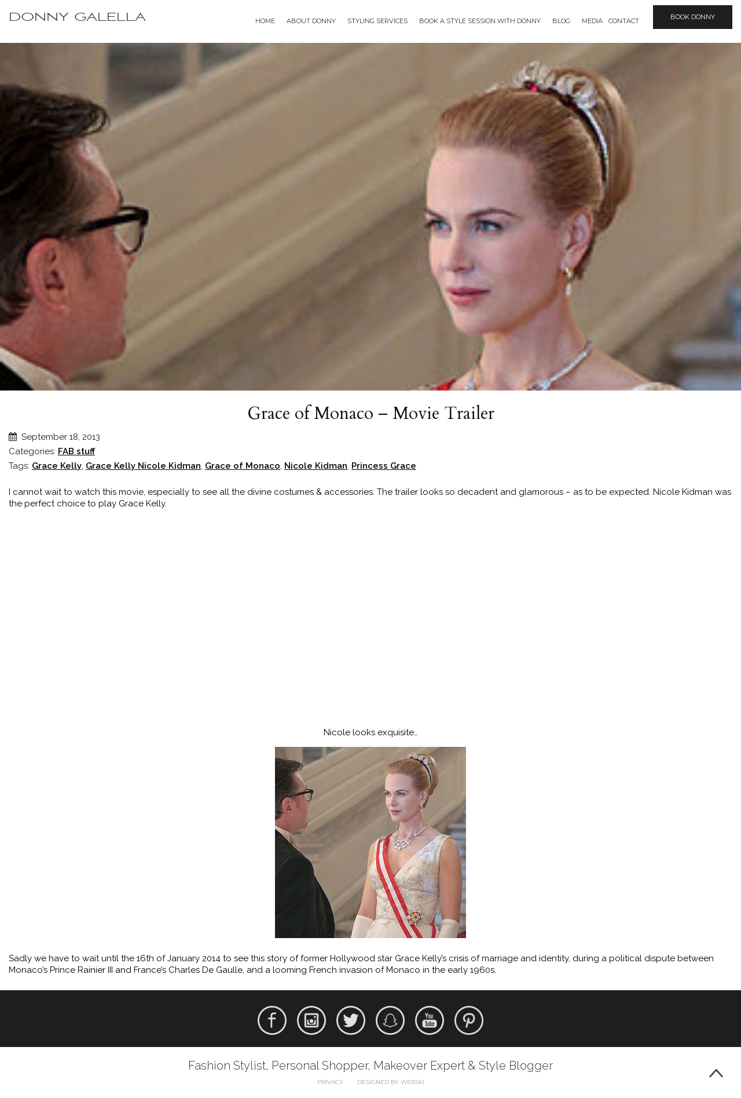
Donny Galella (77, 17)
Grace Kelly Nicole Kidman (143, 466)
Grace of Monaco (242, 466)
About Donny (311, 21)
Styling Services (377, 21)
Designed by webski (390, 1082)
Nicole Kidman (315, 466)
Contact (623, 21)
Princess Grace (383, 466)
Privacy (330, 1082)
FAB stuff (76, 451)
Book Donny (692, 17)
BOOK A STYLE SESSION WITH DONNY (480, 21)
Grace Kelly (57, 466)
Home (265, 21)
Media (592, 21)
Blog (561, 21)
